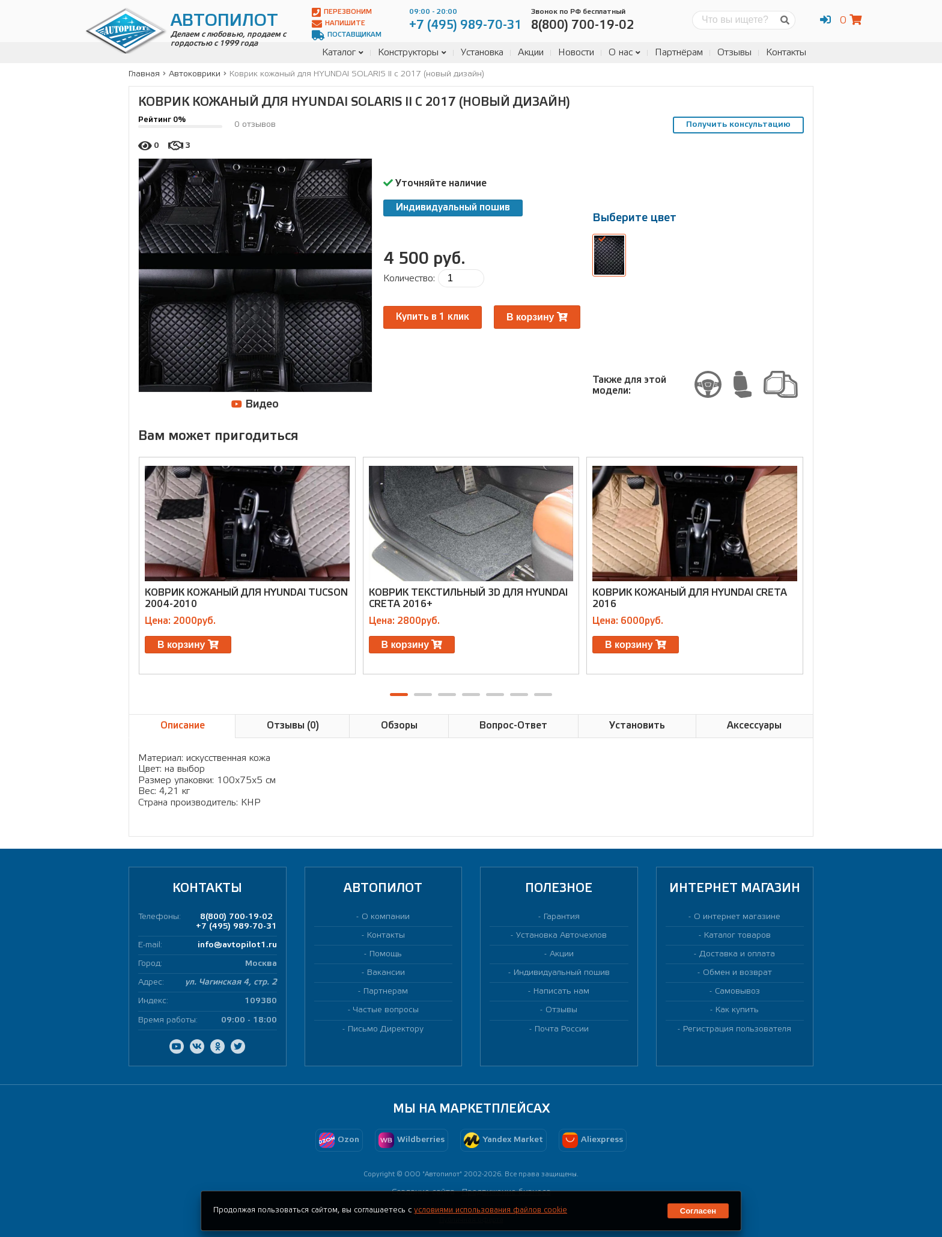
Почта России (562, 1029)
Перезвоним (342, 12)
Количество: (409, 278)
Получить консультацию (738, 125)
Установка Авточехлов (561, 935)
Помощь (385, 954)
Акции (531, 52)
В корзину (537, 317)
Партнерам (385, 991)
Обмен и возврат (737, 973)
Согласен (698, 1210)
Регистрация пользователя (737, 1029)
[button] (399, 694)
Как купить (737, 1010)
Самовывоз (737, 991)
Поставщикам (346, 35)
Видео (255, 404)
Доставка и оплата (737, 954)
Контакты (786, 52)
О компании (386, 917)
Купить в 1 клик (432, 317)
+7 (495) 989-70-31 (236, 926)
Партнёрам (679, 52)
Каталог (342, 52)
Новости (576, 52)
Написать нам (561, 991)
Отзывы (734, 52)
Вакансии (386, 973)
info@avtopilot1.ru (237, 945)
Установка (482, 52)
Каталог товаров (737, 935)
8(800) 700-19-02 (236, 917)
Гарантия (562, 917)
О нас (624, 52)
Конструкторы (412, 52)
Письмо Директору (386, 1029)
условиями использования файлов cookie (490, 1210)
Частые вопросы (386, 1010)
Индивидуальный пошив (453, 207)
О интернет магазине (737, 917)
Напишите (338, 24)
